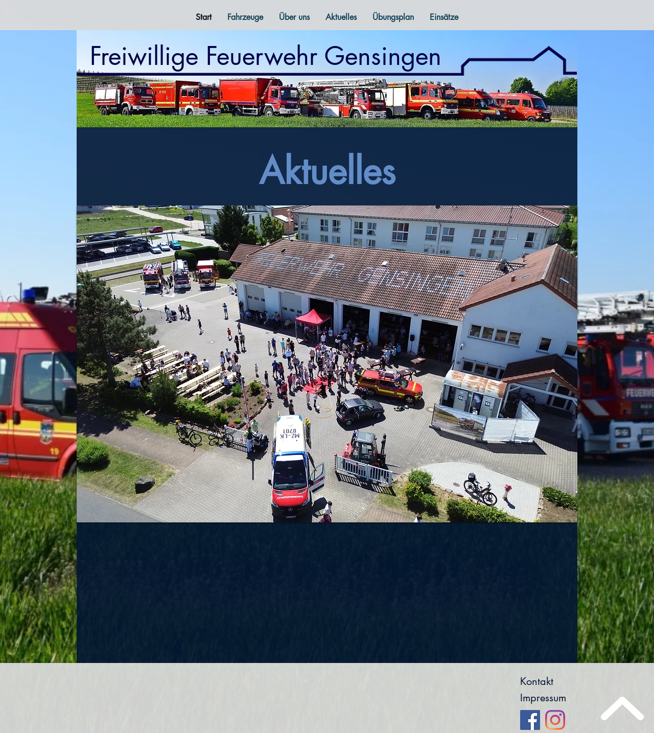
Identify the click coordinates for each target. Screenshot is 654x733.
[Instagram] (555, 720)
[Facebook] (530, 720)
